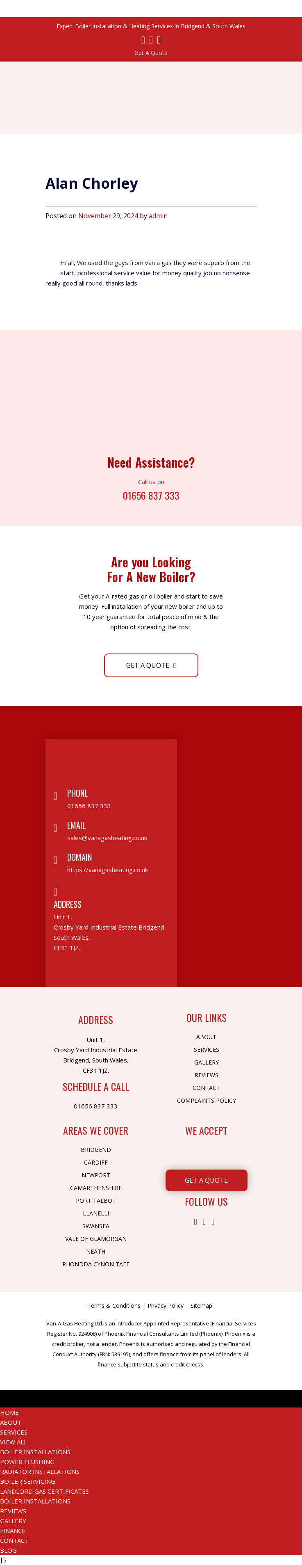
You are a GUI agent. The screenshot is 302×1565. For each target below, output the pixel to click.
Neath (95, 1251)
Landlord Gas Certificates (44, 1491)
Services (206, 1049)
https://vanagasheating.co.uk (107, 870)
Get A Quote (151, 53)
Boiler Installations (35, 1452)
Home (9, 1412)
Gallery (206, 1062)
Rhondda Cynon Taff (95, 1264)
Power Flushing (27, 1462)
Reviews (206, 1075)
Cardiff (96, 1162)
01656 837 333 (151, 494)
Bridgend (96, 1150)
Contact (206, 1088)
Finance (12, 1530)
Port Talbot (96, 1200)
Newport (96, 1175)
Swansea (95, 1226)
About (206, 1037)
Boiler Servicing (27, 1481)
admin (158, 215)
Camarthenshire (96, 1188)
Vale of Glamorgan (96, 1239)
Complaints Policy (206, 1100)
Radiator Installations (39, 1471)
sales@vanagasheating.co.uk (107, 838)
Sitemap (201, 1306)
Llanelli (96, 1213)
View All (13, 1442)
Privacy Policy (166, 1306)
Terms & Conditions (114, 1306)
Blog (8, 1550)
